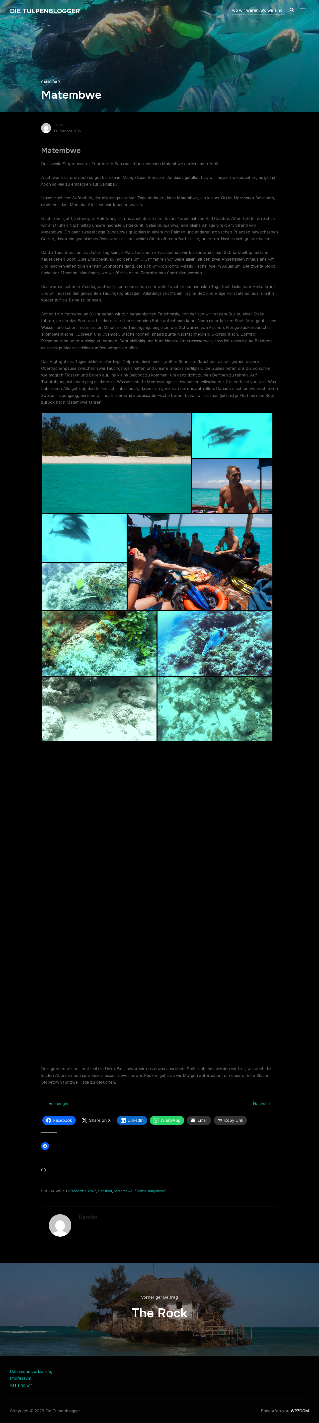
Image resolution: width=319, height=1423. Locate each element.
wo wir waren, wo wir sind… (258, 10)
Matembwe (123, 1191)
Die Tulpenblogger (45, 11)
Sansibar (50, 82)
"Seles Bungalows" (150, 1191)
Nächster (261, 1103)
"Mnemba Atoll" (83, 1191)
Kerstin (60, 125)
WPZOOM (300, 1410)
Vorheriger (59, 1103)
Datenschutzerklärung (31, 1371)
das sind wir (21, 1385)
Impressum (20, 1378)
